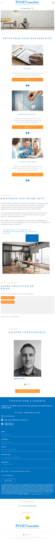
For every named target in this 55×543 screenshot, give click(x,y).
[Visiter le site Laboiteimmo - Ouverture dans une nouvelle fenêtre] (27, 534)
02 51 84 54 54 (9, 416)
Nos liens (35, 538)
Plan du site (16, 538)
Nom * (3, 431)
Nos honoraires (9, 538)
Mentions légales (24, 538)
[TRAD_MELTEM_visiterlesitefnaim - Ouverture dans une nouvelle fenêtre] (27, 517)
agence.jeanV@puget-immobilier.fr (16, 420)
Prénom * (5, 439)
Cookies (47, 538)
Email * (4, 447)
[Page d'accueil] (27, 2)
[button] (25, 384)
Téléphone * (6, 454)
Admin (30, 538)
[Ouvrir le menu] (53, 3)
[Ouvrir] (2, 3)
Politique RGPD (41, 538)
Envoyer (8, 480)
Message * (5, 462)
